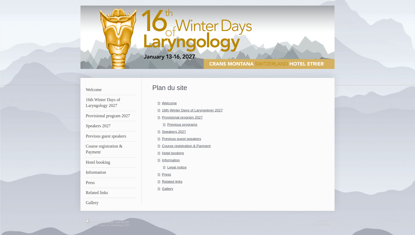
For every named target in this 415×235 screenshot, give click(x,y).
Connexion (323, 220)
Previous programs (182, 124)
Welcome (169, 103)
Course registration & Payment (186, 146)
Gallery (167, 189)
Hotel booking (173, 153)
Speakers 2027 (174, 132)
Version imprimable (100, 221)
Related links (172, 182)
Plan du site (122, 221)
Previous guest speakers (181, 139)
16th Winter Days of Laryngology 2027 (192, 110)
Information (171, 160)
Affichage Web (321, 224)
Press (166, 174)
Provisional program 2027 (182, 117)
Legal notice (177, 167)
